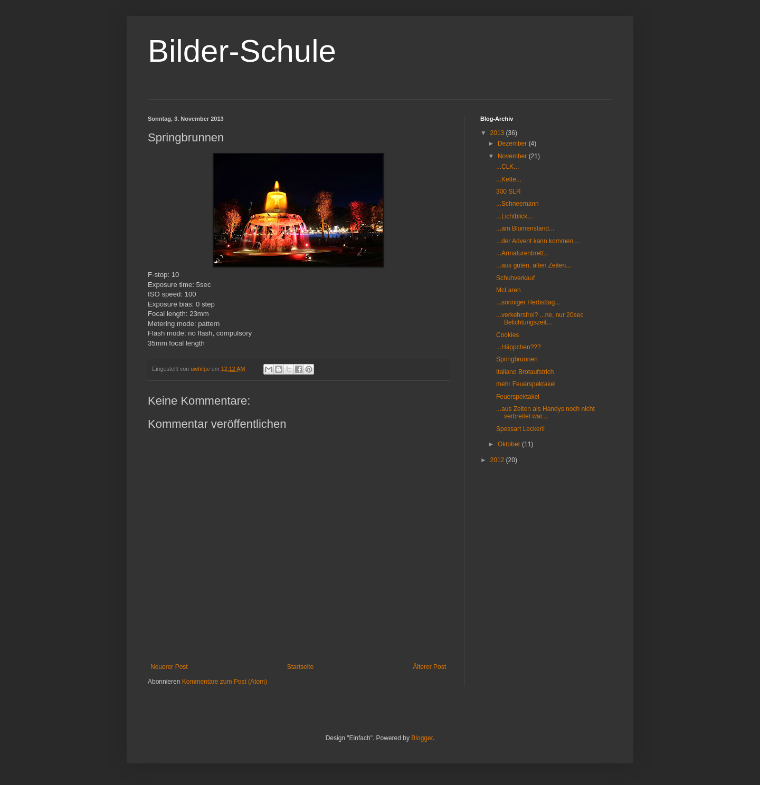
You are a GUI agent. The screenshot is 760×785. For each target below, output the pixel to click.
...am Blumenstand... (525, 228)
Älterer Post (429, 667)
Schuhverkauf (515, 278)
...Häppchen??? (518, 347)
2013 (498, 133)
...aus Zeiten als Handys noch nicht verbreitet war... (545, 412)
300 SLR (508, 191)
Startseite (300, 667)
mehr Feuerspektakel (526, 384)
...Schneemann (517, 203)
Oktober (510, 444)
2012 (498, 460)
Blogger (422, 738)
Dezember (513, 143)
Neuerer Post (169, 667)
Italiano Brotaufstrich (525, 372)
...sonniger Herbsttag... (528, 302)
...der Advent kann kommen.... (538, 241)
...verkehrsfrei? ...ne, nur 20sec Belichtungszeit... (539, 318)
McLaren (508, 290)
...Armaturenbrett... (522, 253)
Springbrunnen (517, 359)
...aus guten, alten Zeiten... (533, 265)
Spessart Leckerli (520, 429)
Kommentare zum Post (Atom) (224, 681)
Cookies (507, 335)
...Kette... (508, 179)
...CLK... (507, 166)
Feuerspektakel (517, 396)
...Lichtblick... (514, 216)
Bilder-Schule (242, 51)
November (513, 156)
